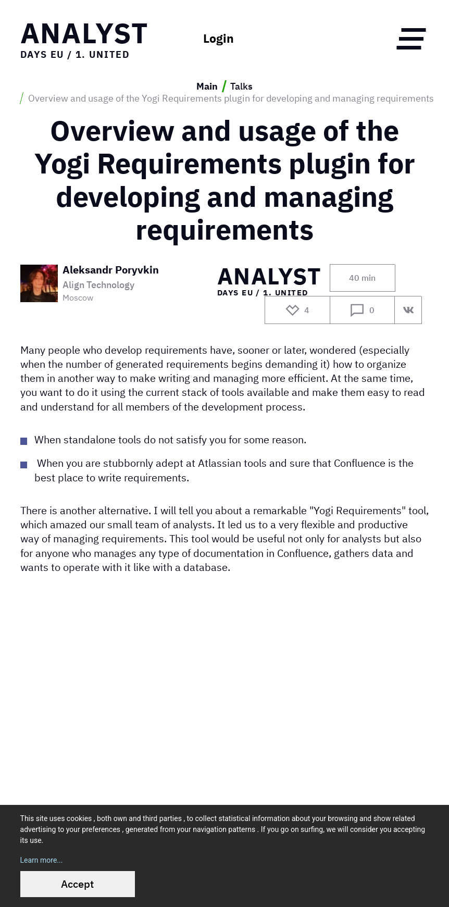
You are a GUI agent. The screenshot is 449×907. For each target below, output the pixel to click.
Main (207, 86)
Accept (77, 884)
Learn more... (41, 860)
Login (218, 39)
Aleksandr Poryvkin (111, 271)
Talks (241, 86)
